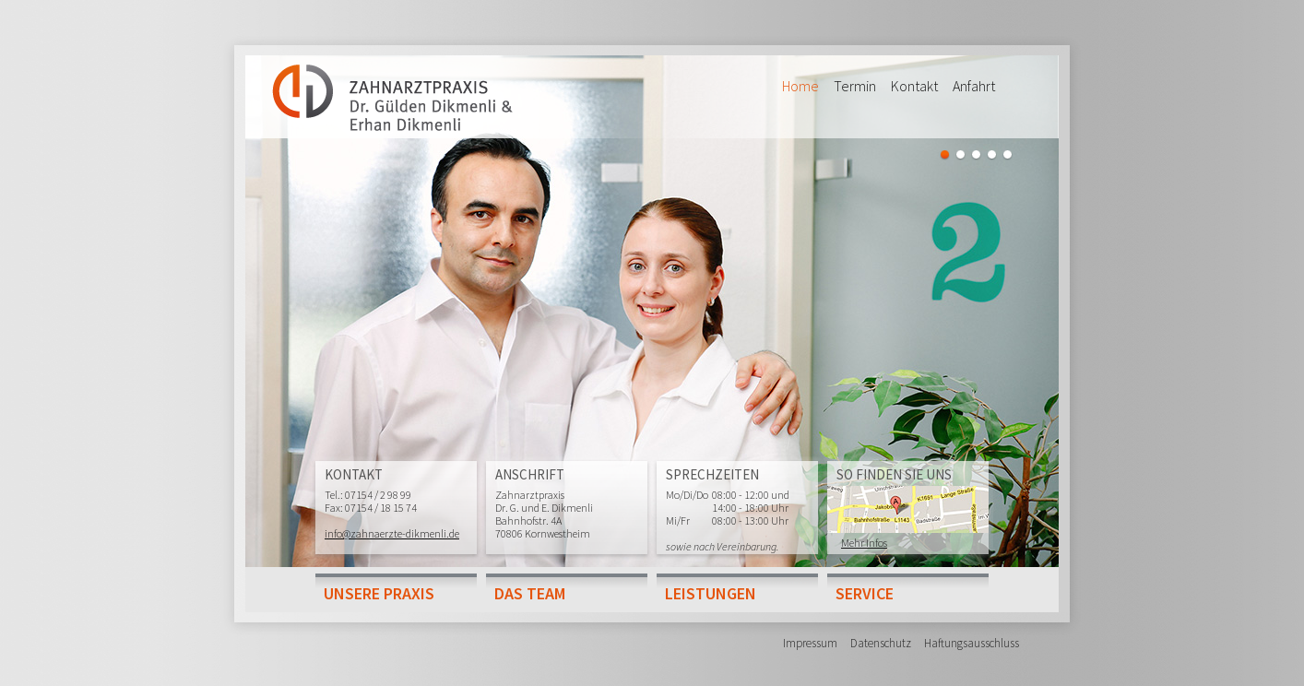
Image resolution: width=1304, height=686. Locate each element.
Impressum (810, 643)
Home (800, 86)
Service (865, 593)
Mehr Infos (864, 543)
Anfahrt (974, 86)
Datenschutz (880, 643)
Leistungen (710, 593)
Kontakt (914, 86)
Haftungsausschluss (971, 643)
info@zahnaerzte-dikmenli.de (392, 533)
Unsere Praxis (379, 593)
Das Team (529, 593)
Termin (855, 86)
